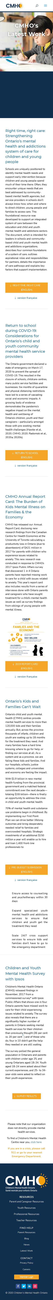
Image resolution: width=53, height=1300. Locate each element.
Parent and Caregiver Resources (26, 1201)
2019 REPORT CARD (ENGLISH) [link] (26, 666)
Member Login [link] (26, 1277)
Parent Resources (26, 1232)
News (27, 1244)
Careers (26, 1269)
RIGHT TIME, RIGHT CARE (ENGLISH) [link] (26, 287)
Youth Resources (26, 1208)
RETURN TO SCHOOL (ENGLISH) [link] (26, 455)
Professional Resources (26, 1214)
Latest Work (26, 1250)
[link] (14, 5)
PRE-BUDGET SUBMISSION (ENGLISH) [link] (26, 870)
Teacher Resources (26, 1220)
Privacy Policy (26, 1262)
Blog (26, 1238)
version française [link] (27, 298)
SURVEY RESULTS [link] (26, 1096)
